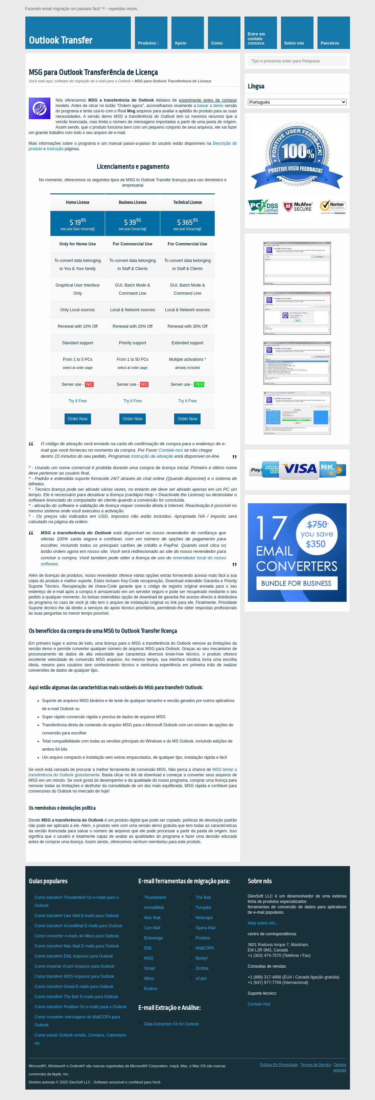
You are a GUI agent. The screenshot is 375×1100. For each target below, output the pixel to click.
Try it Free (77, 401)
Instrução (55, 148)
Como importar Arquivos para (75, 966)
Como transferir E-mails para (77, 915)
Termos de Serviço (316, 1065)
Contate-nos (171, 450)
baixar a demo (210, 105)
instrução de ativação (152, 456)
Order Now (78, 419)
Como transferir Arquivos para (74, 956)
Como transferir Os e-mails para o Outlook (81, 1006)
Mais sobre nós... (263, 923)
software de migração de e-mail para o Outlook (93, 81)
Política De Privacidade (279, 1065)
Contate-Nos (259, 1004)
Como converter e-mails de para (77, 936)
